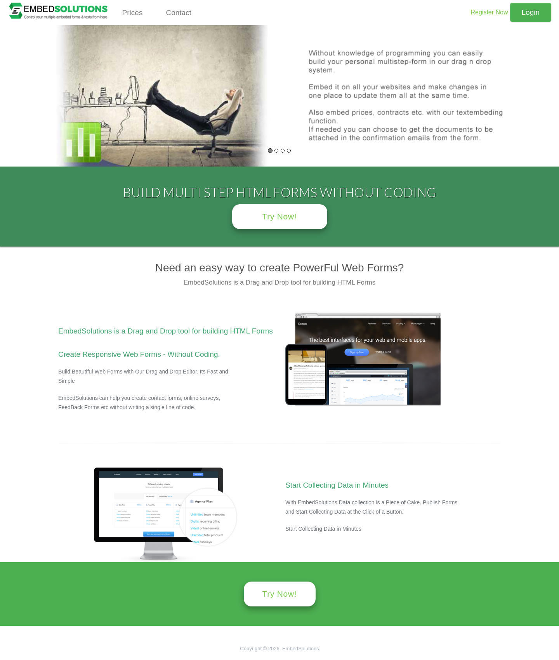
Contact (178, 13)
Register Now (489, 12)
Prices (132, 13)
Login (531, 12)
